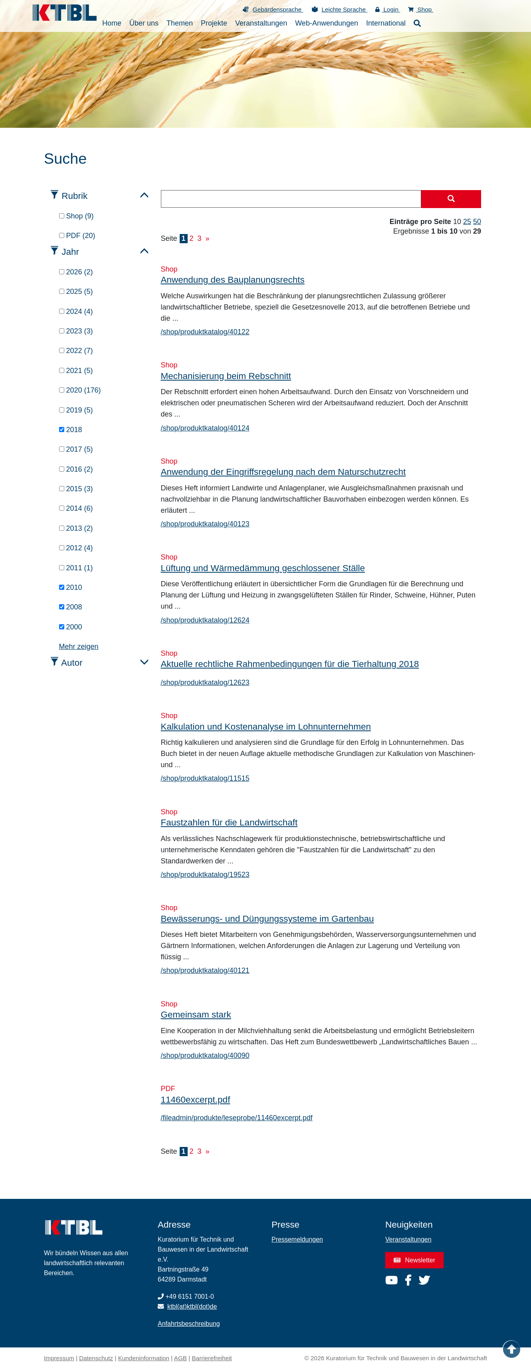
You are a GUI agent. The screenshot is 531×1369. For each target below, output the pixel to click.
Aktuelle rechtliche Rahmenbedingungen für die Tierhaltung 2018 (290, 664)
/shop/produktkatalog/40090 (205, 1055)
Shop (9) (76, 216)
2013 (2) (76, 528)
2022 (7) (76, 351)
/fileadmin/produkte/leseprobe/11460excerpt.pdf (237, 1118)
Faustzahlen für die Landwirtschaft (229, 822)
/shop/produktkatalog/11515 (205, 778)
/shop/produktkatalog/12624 (205, 620)
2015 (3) (76, 489)
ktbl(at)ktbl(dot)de (192, 1306)
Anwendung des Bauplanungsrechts (233, 280)
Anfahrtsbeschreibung (189, 1323)
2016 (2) (76, 469)
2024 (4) (76, 311)
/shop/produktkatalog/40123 (205, 524)
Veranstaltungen (408, 1239)
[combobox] (291, 199)
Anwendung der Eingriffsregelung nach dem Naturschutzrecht (283, 472)
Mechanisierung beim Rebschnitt (226, 376)
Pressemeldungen (297, 1239)
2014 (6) (76, 508)
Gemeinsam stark (196, 1015)
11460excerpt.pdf (195, 1100)
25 (467, 222)
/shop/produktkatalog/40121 (205, 970)
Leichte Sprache (345, 9)
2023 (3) (76, 331)
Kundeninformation (143, 1358)
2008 (70, 607)
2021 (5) (76, 371)
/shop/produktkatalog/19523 (205, 875)
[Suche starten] (451, 199)
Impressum (59, 1358)
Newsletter (414, 1260)
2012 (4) (76, 548)
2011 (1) (76, 568)
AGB (180, 1358)
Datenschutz (96, 1358)
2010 (70, 587)
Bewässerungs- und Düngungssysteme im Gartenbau (267, 919)
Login (387, 9)
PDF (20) (77, 236)
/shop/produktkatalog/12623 (205, 682)
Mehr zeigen (79, 647)
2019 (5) (76, 410)
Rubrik (74, 196)
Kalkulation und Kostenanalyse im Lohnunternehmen (266, 727)
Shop (420, 9)
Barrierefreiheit (212, 1358)
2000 (70, 627)
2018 (70, 430)
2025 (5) (76, 292)
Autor (72, 663)
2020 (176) (80, 390)
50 (477, 222)
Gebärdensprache (278, 9)
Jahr (70, 252)
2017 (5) (76, 449)
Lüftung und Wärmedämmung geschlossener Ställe (263, 568)
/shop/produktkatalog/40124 (205, 428)
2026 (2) (76, 272)
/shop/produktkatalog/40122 (205, 332)
